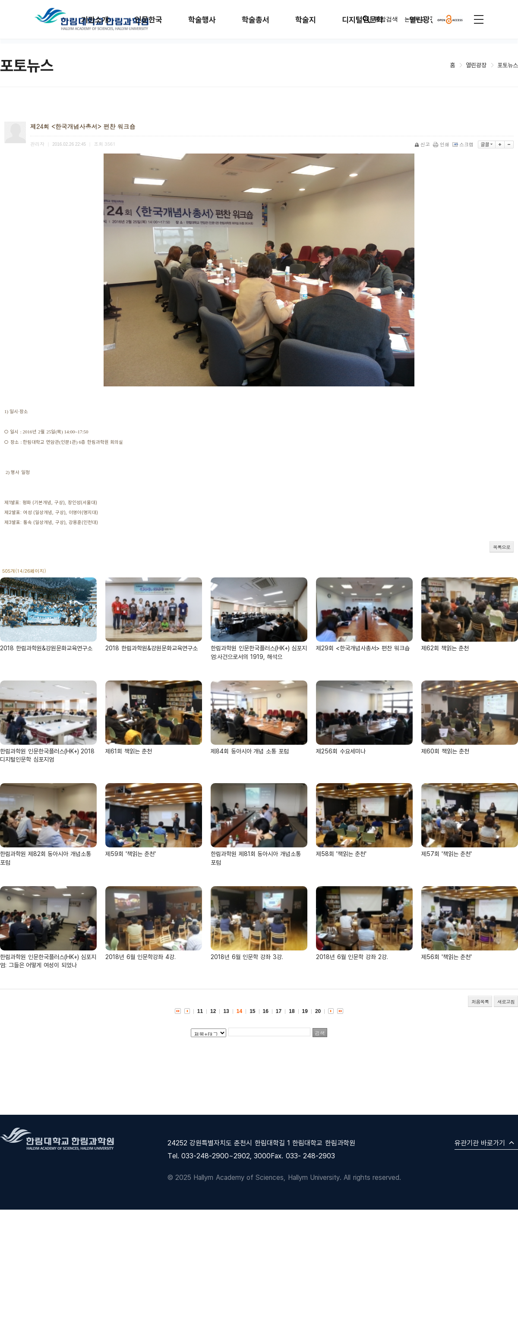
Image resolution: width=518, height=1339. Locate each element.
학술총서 (255, 19)
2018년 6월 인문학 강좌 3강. (247, 957)
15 (252, 1011)
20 (318, 1011)
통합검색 (379, 19)
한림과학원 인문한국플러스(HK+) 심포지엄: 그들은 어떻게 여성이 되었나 (48, 961)
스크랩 (464, 144)
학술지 (305, 19)
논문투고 (414, 19)
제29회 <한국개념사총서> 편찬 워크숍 (363, 648)
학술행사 (202, 19)
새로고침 (506, 1001)
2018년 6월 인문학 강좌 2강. (352, 957)
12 (213, 1011)
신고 (423, 144)
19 (305, 1011)
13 (226, 1011)
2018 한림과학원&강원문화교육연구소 (46, 648)
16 (265, 1011)
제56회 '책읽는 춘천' (446, 957)
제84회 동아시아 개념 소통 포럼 (250, 751)
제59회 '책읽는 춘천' (130, 854)
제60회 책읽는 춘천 (445, 751)
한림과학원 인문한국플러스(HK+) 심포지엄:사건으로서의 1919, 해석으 (259, 652)
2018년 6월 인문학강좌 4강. (140, 957)
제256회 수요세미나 (341, 751)
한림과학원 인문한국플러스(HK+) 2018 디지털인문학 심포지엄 (47, 755)
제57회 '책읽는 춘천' (446, 854)
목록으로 (501, 547)
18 (291, 1011)
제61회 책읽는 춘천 (128, 751)
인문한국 (148, 19)
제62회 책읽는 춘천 (445, 648)
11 (200, 1011)
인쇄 (441, 144)
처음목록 (480, 1001)
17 (278, 1011)
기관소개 (95, 19)
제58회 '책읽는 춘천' (341, 854)
